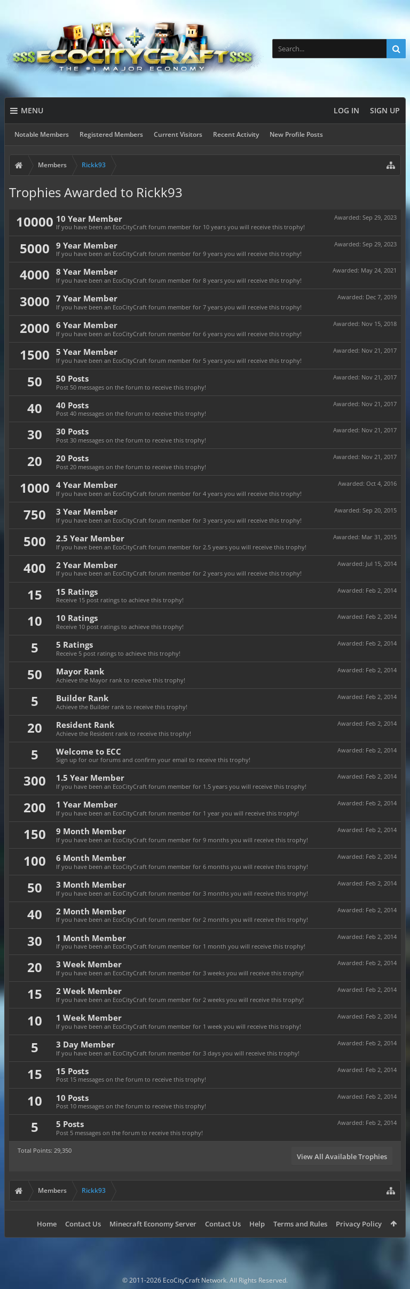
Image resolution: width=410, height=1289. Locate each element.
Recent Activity (236, 134)
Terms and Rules (300, 1224)
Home (47, 1224)
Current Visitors (178, 134)
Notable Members (41, 134)
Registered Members (111, 134)
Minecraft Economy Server (152, 1224)
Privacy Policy (359, 1224)
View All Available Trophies (342, 1156)
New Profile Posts (296, 134)
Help (257, 1224)
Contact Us (83, 1224)
